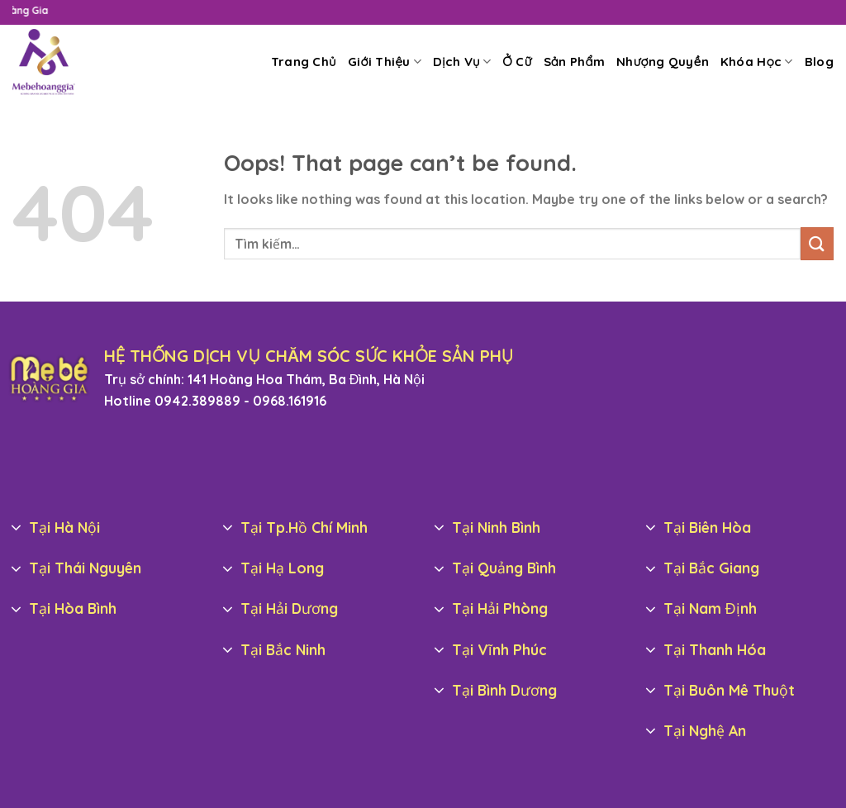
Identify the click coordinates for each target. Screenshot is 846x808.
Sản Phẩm (575, 61)
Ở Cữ (516, 61)
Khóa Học (756, 62)
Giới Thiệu (384, 62)
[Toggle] (16, 528)
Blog (819, 61)
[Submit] (817, 243)
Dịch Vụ (462, 62)
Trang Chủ (303, 61)
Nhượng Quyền (662, 61)
